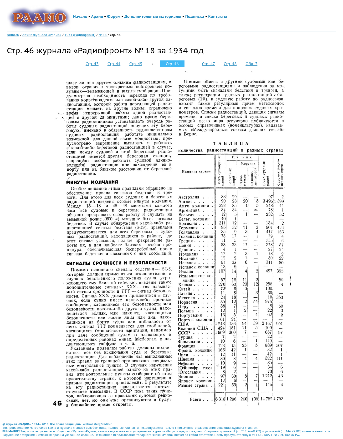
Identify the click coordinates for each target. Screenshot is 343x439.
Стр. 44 (114, 63)
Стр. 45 (135, 63)
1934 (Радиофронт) (80, 35)
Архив (97, 16)
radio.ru (13, 35)
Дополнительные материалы (152, 16)
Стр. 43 (92, 63)
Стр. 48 (230, 63)
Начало (80, 16)
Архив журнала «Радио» (41, 35)
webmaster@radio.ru (98, 424)
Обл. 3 (251, 63)
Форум (113, 16)
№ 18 (102, 35)
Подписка (194, 16)
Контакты (217, 16)
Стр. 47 (208, 63)
